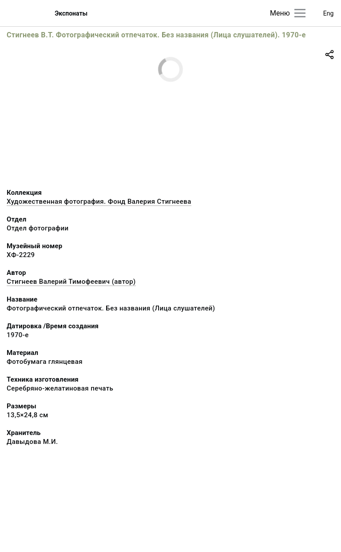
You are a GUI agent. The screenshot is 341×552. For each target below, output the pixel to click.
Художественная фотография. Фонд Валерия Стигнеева (99, 201)
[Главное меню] (300, 13)
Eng (328, 13)
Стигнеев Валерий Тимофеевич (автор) (71, 282)
